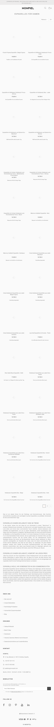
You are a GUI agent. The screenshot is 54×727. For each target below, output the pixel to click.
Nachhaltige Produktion (10, 606)
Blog (5, 614)
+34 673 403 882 (9, 664)
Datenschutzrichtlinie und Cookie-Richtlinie (16, 641)
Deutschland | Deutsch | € (27, 713)
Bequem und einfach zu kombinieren (40, 220)
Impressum (7, 634)
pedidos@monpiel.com (11, 668)
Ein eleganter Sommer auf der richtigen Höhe (40, 99)
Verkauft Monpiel (9, 626)
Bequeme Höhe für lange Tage (14, 180)
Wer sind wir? (8, 599)
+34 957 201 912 (9, 661)
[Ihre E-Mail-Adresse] (25, 688)
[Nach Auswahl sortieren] (44, 19)
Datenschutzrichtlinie (16, 691)
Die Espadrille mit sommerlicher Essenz (40, 59)
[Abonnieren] (49, 688)
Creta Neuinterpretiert (40, 260)
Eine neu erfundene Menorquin (40, 380)
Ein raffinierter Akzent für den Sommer (40, 340)
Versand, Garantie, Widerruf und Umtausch (16, 637)
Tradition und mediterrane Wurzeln (14, 59)
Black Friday (7, 630)
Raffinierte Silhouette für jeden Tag (13, 139)
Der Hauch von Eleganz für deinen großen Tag (14, 380)
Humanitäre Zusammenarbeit (12, 610)
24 (51, 19)
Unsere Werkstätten (9, 603)
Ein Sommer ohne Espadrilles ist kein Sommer (40, 459)
